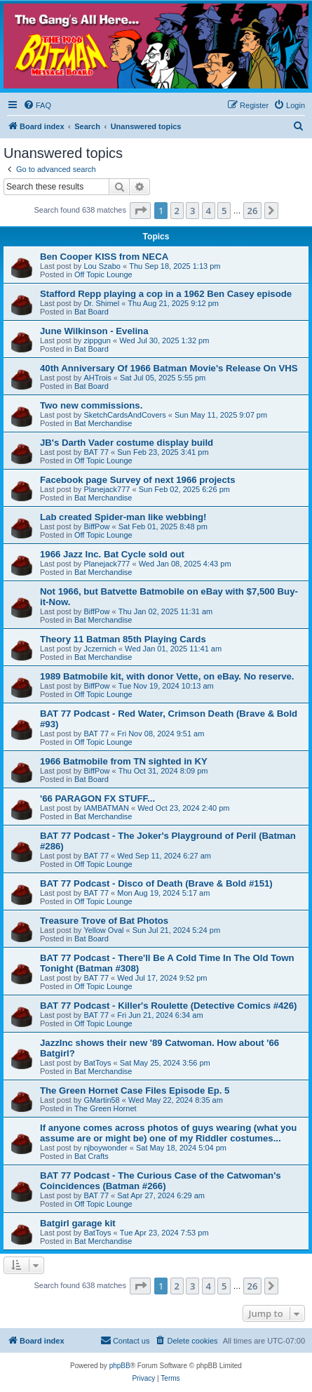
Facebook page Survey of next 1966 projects (138, 480)
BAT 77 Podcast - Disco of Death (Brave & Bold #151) (156, 883)
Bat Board (91, 311)
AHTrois (97, 377)
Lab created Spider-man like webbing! (123, 517)
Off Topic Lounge (103, 274)
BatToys (97, 1063)
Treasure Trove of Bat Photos (104, 920)
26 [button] (252, 210)
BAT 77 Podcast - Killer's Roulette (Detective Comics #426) (168, 1005)
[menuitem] (37, 105)
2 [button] (177, 210)
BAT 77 (96, 452)
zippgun (97, 340)
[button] (140, 210)
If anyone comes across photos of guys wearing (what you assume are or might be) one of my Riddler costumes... (168, 1133)
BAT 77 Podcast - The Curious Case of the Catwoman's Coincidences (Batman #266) (160, 1180)
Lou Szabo (102, 266)
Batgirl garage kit (78, 1223)
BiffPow (96, 526)
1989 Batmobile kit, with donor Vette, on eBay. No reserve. (167, 676)
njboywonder (105, 1148)
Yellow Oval (103, 930)
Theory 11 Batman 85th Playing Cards (123, 639)
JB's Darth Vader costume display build (126, 442)
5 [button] (224, 210)
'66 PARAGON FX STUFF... (97, 798)
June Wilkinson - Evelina (94, 331)
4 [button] (208, 210)
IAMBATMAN (106, 808)
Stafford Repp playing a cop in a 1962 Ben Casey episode (166, 294)
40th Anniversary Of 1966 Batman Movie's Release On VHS (169, 368)
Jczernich (99, 648)
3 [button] (192, 210)
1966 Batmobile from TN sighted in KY (124, 761)
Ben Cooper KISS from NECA (104, 256)
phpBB (119, 1366)
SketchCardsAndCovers (124, 415)
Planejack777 (106, 489)
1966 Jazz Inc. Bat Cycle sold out (112, 554)
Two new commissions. (91, 405)
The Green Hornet (105, 1108)
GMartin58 (101, 1100)
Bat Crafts (91, 1156)
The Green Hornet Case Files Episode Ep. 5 (134, 1090)
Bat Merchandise (103, 423)
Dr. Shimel (101, 303)
